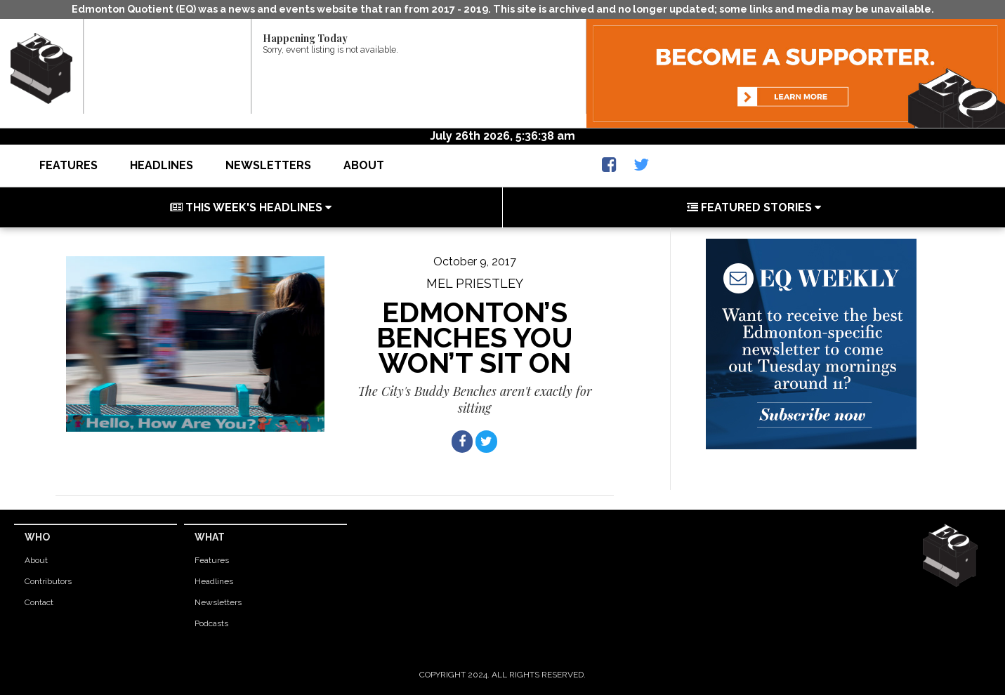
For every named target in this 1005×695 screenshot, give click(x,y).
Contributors (48, 581)
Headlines (161, 165)
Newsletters (268, 165)
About (363, 165)
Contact (39, 602)
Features (68, 165)
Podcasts (211, 623)
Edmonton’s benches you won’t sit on (474, 337)
